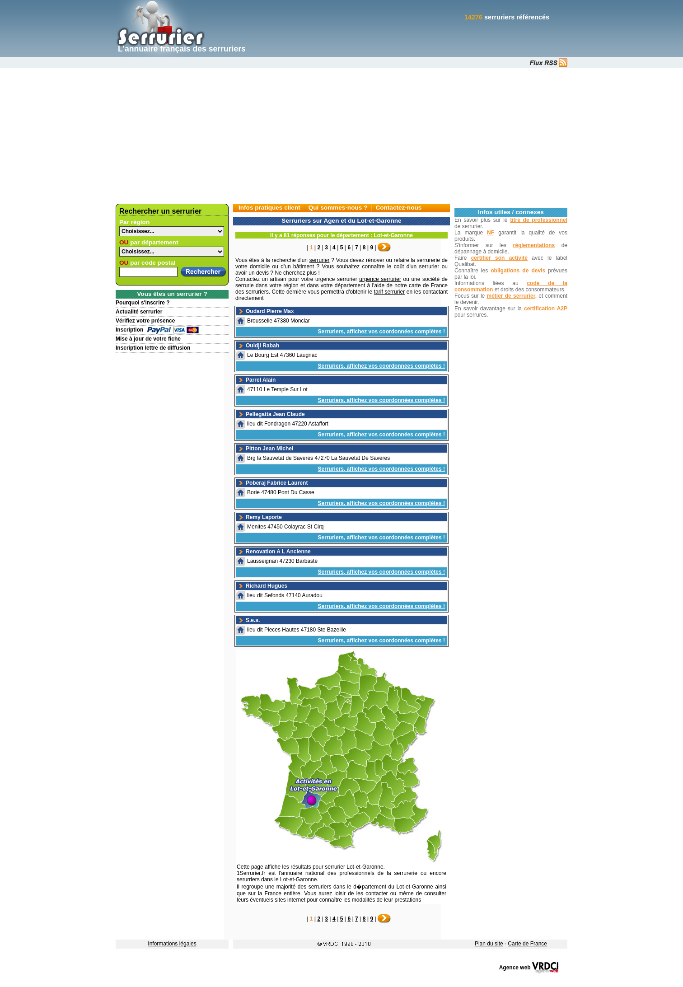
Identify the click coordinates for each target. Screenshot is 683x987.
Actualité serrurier (139, 312)
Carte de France (527, 943)
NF (490, 232)
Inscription (129, 330)
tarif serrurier (389, 292)
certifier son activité (499, 258)
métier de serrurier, (512, 296)
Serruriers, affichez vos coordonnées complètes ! (381, 331)
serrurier (319, 260)
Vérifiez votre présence (145, 321)
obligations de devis (518, 270)
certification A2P (545, 308)
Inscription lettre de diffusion (153, 348)
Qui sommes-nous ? (338, 207)
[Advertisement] (341, 136)
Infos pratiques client (269, 207)
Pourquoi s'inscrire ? (143, 302)
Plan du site (489, 943)
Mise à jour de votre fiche (148, 339)
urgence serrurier (380, 279)
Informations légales (172, 943)
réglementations (534, 245)
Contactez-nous (398, 207)
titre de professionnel (538, 220)
